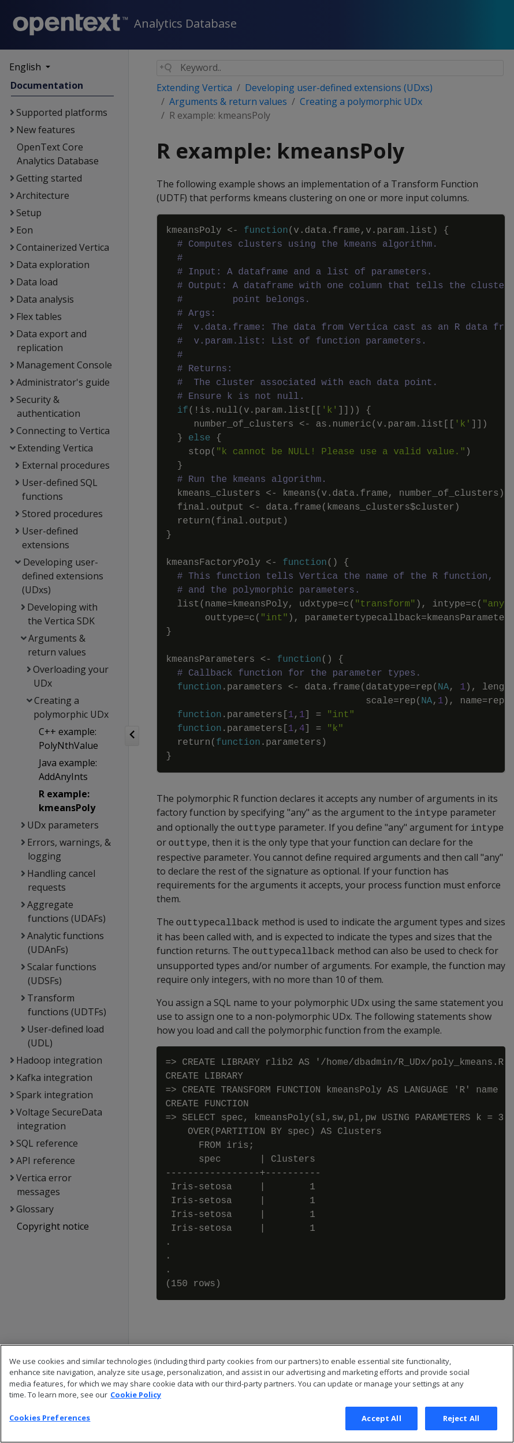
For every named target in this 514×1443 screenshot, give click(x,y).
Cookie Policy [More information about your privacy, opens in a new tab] (135, 1412)
